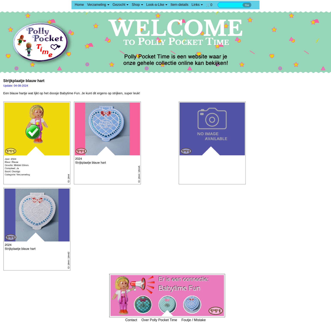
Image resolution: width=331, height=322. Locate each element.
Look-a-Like (155, 4)
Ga (247, 5)
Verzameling (96, 4)
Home (79, 4)
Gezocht (119, 4)
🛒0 (209, 5)
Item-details (179, 4)
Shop (136, 4)
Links (196, 4)
